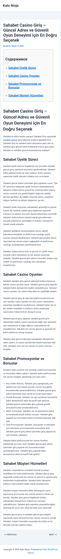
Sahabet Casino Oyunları (24, 76)
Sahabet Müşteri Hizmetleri (25, 95)
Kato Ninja (11, 6)
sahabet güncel (10, 140)
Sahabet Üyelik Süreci (22, 68)
